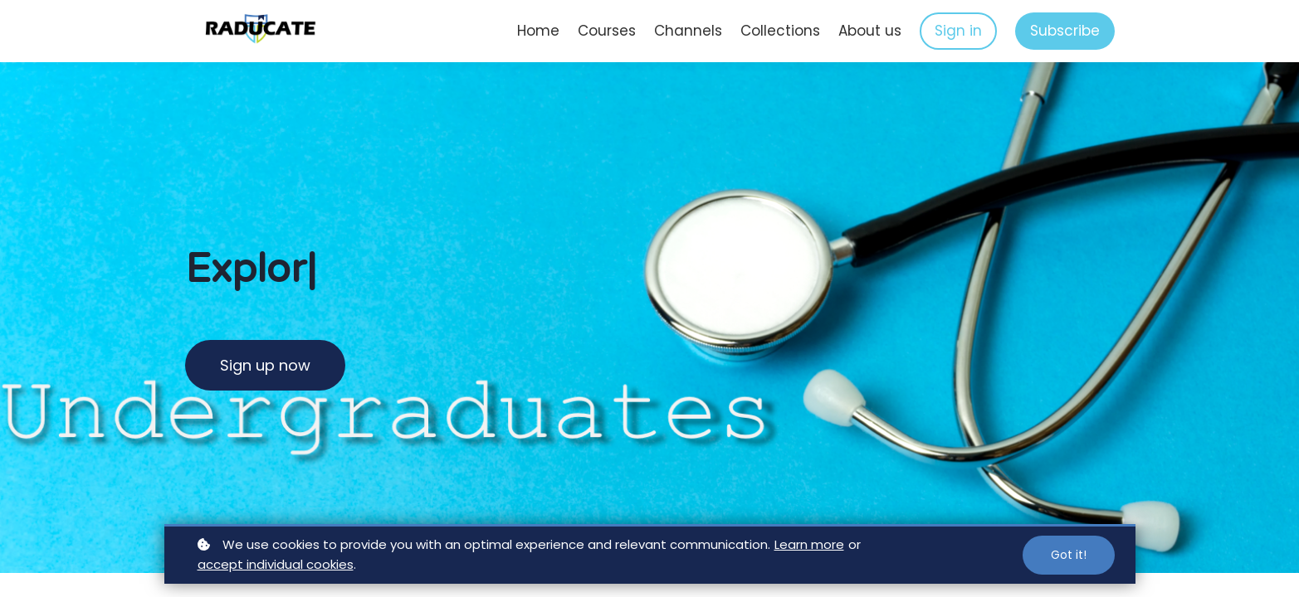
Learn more (809, 544)
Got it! (1069, 554)
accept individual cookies (276, 564)
